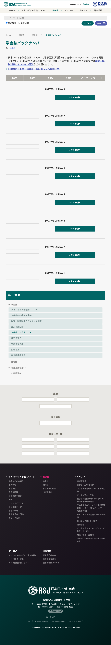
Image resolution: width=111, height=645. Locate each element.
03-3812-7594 (47, 607)
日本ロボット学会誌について (24, 310)
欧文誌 (14, 362)
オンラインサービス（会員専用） (23, 555)
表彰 (10, 500)
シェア (12, 48)
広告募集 (15, 350)
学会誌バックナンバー (54, 35)
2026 (14, 78)
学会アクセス (14, 511)
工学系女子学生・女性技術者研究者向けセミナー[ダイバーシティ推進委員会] (91, 508)
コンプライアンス (16, 503)
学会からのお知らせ (17, 481)
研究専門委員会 (49, 555)
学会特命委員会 (49, 559)
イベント (69, 11)
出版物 (55, 11)
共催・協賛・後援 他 (85, 535)
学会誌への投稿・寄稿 (21, 315)
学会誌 (34, 35)
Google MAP (55, 611)
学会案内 (12, 489)
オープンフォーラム (85, 495)
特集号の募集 (17, 344)
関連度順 (11, 23)
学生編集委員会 (18, 355)
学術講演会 (81, 481)
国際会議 (80, 525)
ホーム (12, 11)
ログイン (87, 23)
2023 (68, 78)
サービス (83, 11)
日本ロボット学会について (34, 11)
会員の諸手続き (15, 496)
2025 (32, 78)
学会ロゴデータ (15, 507)
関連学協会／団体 (16, 514)
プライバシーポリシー (38, 621)
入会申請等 (13, 492)
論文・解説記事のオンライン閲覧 (26, 321)
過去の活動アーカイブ (52, 563)
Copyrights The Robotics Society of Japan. (55, 627)
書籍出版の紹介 (18, 368)
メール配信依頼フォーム (19, 563)
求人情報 (12, 485)
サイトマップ (76, 621)
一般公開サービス (16, 559)
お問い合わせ (14, 518)
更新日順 (23, 23)
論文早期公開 (17, 327)
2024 (50, 78)
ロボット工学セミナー (86, 485)
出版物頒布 (16, 373)
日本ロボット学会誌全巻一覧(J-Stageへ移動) (32, 69)
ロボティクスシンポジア (87, 521)
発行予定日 (16, 338)
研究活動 (98, 11)
